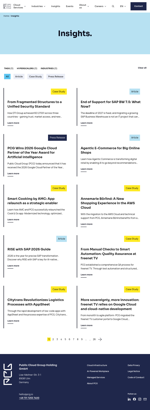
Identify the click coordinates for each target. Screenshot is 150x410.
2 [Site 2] (53, 339)
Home (6, 15)
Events (69, 6)
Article (19, 76)
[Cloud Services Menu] (25, 6)
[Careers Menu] (105, 6)
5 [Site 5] (65, 339)
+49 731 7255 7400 (29, 397)
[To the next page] (100, 339)
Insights (55, 6)
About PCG (92, 383)
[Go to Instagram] (139, 399)
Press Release (55, 76)
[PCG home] (7, 6)
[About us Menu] (88, 6)
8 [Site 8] (77, 339)
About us (82, 6)
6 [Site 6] (69, 339)
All (7, 76)
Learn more (13, 124)
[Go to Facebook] (134, 399)
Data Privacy (134, 365)
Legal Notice (134, 371)
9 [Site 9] (82, 339)
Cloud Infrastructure (97, 365)
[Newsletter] (145, 399)
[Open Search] (113, 6)
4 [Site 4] (61, 339)
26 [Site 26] (94, 339)
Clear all (142, 68)
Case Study (35, 76)
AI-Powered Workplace (98, 371)
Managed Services (96, 377)
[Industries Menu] (44, 6)
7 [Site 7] (73, 339)
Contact (138, 6)
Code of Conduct (136, 377)
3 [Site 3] (57, 339)
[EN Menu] (125, 6)
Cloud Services (18, 6)
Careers (99, 6)
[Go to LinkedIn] (129, 399)
